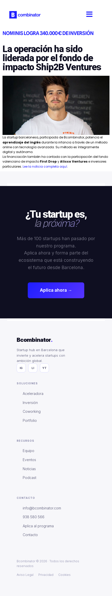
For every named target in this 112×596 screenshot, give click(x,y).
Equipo (28, 451)
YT (44, 368)
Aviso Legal (25, 575)
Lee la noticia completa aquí (45, 166)
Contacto (30, 535)
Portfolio (30, 420)
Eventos (29, 460)
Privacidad (45, 575)
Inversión (30, 402)
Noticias (29, 469)
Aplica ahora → (56, 290)
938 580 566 (33, 517)
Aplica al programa (38, 526)
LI (33, 368)
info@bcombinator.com (42, 508)
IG (21, 368)
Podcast (29, 477)
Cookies (64, 575)
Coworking (32, 411)
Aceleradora (33, 393)
